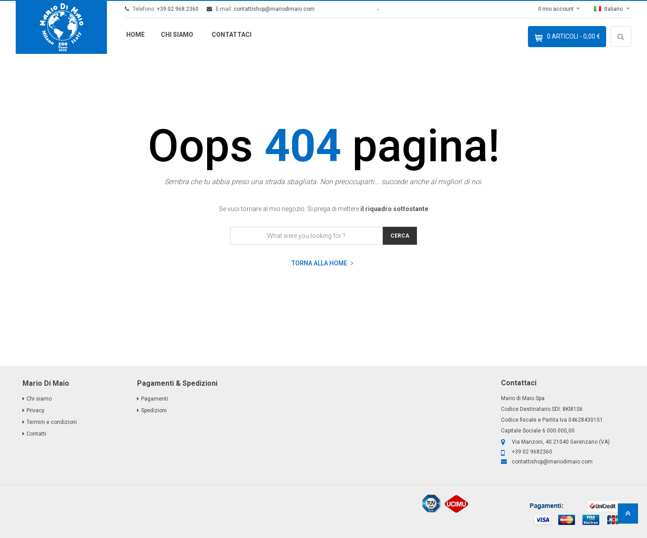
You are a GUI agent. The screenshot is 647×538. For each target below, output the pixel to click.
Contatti (36, 434)
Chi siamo (177, 34)
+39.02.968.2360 (178, 9)
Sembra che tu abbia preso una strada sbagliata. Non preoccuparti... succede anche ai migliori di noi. (323, 181)
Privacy (35, 410)
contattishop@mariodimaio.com (274, 9)
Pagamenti (154, 399)
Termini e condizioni (52, 422)
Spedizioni (154, 410)
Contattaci (232, 34)
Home (135, 34)
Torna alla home (322, 263)
